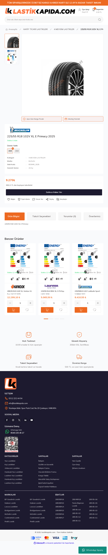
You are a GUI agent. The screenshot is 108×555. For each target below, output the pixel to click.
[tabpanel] (20, 280)
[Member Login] (83, 11)
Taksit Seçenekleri (41, 217)
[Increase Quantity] (30, 303)
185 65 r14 (76, 510)
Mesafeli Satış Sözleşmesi (48, 480)
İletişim (41, 462)
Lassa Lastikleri (11, 507)
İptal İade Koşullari (45, 484)
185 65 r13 (76, 514)
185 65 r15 (93, 504)
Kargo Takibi (43, 476)
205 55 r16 (93, 500)
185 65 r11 (76, 521)
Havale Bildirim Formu (47, 473)
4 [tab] (62, 319)
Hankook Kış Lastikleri (13, 480)
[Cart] (97, 11)
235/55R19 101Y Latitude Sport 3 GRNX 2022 (87, 293)
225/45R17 (59, 518)
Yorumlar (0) (70, 217)
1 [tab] (46, 319)
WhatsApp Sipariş (92, 550)
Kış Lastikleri (10, 465)
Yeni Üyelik (76, 462)
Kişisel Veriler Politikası (47, 487)
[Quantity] (20, 303)
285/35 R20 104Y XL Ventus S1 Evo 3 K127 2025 (19, 293)
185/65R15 (59, 504)
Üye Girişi (76, 465)
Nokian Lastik (10, 504)
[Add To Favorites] (11, 199)
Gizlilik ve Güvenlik (45, 465)
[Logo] (40, 11)
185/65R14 (59, 507)
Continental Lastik (12, 518)
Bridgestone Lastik (12, 511)
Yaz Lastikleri (10, 462)
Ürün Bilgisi (13, 217)
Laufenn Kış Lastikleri (13, 484)
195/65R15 (59, 511)
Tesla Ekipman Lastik (78, 505)
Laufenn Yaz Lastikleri (13, 476)
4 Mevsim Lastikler (12, 469)
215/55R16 (59, 515)
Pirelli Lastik (9, 522)
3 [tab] (56, 319)
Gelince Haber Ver (54, 193)
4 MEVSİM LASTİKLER (37, 158)
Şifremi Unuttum (78, 469)
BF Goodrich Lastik (12, 500)
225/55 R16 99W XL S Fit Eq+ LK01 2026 (52, 293)
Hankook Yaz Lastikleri (14, 473)
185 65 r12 (76, 518)
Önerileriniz (94, 217)
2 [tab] (51, 319)
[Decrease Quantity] (10, 303)
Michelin (32, 162)
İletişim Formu (44, 469)
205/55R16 (59, 500)
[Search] (54, 19)
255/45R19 (76, 500)
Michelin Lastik (10, 515)
